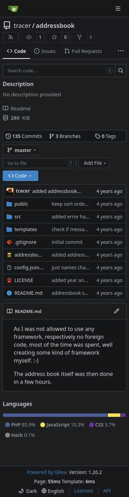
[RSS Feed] (11, 37)
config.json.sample (29, 267)
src (17, 216)
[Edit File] (116, 311)
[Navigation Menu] (119, 8)
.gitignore (25, 242)
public (21, 204)
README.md (28, 293)
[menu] (27, 491)
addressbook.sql (29, 254)
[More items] (120, 51)
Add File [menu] (95, 163)
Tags (105, 136)
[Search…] (120, 70)
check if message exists (78, 229)
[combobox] (39, 163)
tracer (22, 25)
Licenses (83, 490)
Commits (24, 136)
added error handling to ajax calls (89, 216)
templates (25, 229)
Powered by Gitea (46, 472)
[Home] (13, 8)
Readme (17, 108)
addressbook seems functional (86, 293)
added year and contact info (83, 280)
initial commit (67, 242)
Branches (64, 136)
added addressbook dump (62, 191)
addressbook (55, 25)
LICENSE (23, 280)
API (107, 490)
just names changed (74, 267)
